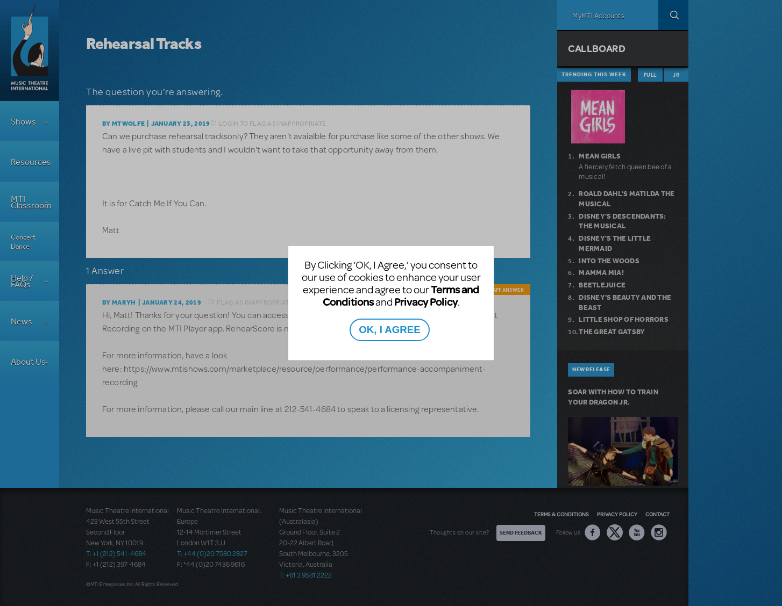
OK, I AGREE (389, 329)
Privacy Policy (426, 301)
